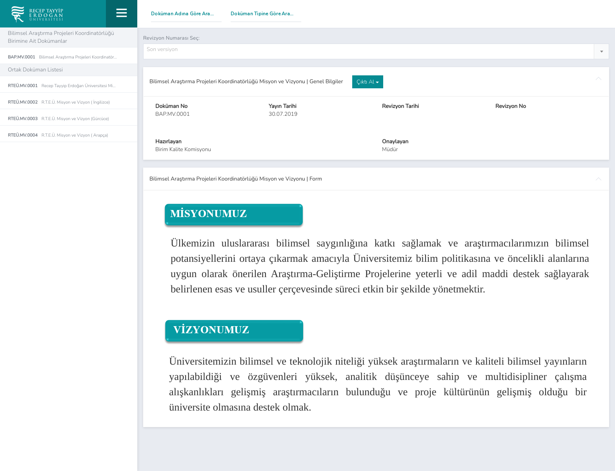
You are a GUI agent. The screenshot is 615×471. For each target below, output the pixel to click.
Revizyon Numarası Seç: (171, 38)
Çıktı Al (368, 82)
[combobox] (376, 52)
